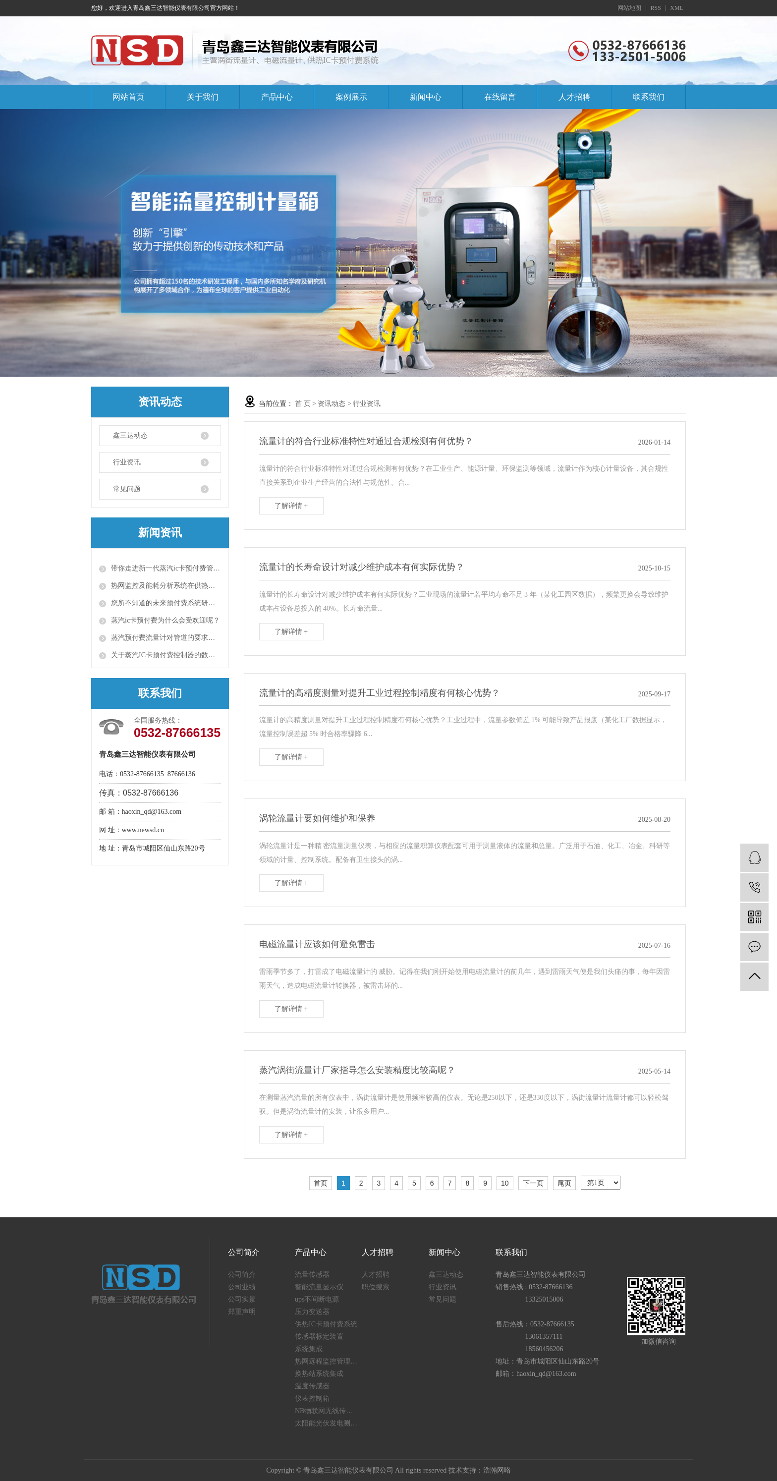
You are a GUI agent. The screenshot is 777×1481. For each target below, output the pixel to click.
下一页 (533, 1183)
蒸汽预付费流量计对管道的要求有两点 (166, 637)
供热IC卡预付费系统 (326, 1324)
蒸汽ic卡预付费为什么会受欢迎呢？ (165, 620)
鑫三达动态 (130, 435)
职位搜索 (375, 1287)
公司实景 (242, 1299)
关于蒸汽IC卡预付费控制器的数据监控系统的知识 (166, 655)
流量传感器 (312, 1274)
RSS (656, 7)
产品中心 (277, 97)
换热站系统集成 (319, 1373)
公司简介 (242, 1274)
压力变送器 (312, 1311)
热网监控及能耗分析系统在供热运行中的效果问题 (166, 585)
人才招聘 (574, 97)
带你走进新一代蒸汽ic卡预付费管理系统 (166, 568)
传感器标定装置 (319, 1336)
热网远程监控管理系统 (328, 1361)
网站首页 (128, 97)
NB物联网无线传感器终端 (328, 1411)
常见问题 (127, 489)
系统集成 (309, 1349)
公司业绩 (242, 1287)
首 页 (303, 403)
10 (505, 1183)
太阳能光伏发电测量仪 (328, 1423)
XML (676, 7)
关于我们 (203, 97)
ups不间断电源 (317, 1299)
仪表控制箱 (312, 1398)
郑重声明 (242, 1311)
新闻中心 (426, 97)
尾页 (564, 1183)
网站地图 (629, 7)
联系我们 (649, 97)
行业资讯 (127, 462)
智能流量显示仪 (319, 1287)
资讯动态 (331, 403)
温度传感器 (312, 1386)
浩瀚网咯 (497, 1470)
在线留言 (500, 97)
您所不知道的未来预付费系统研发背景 (166, 603)
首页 (321, 1183)
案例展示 (351, 97)
